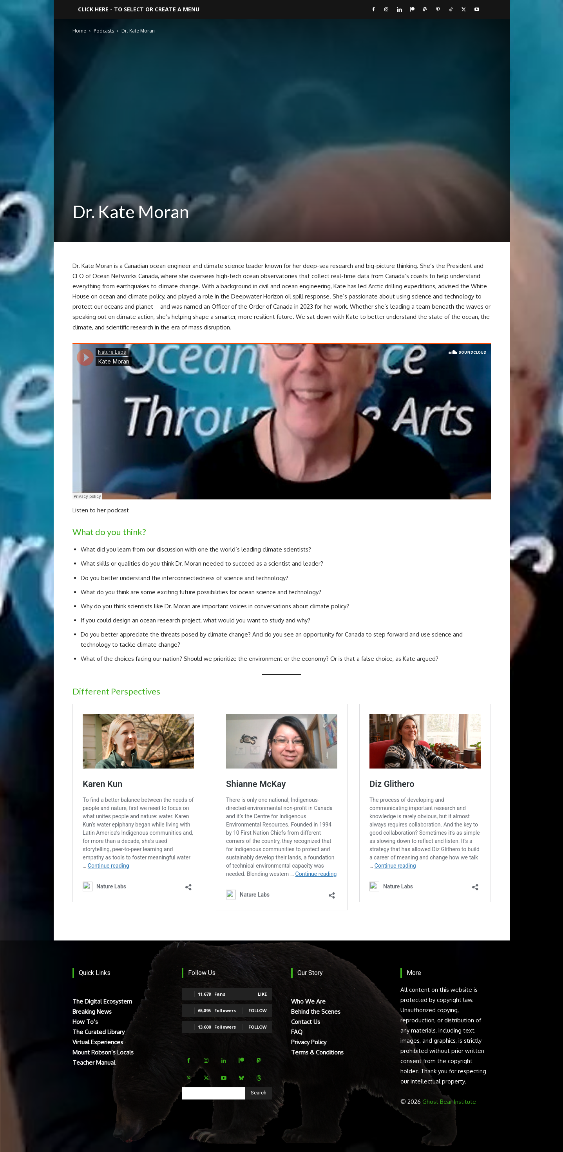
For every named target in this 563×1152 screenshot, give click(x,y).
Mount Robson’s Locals (103, 1052)
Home (79, 30)
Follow (257, 1010)
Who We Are (308, 1001)
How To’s (85, 1021)
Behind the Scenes (315, 1011)
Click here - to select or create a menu (138, 9)
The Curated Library (98, 1032)
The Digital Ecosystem (102, 1001)
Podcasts (104, 30)
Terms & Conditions (317, 1052)
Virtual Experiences (97, 1042)
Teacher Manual (93, 1062)
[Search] (258, 1093)
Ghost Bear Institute (449, 1101)
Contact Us (305, 1021)
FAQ (296, 1032)
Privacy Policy (308, 1042)
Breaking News (92, 1011)
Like (262, 994)
